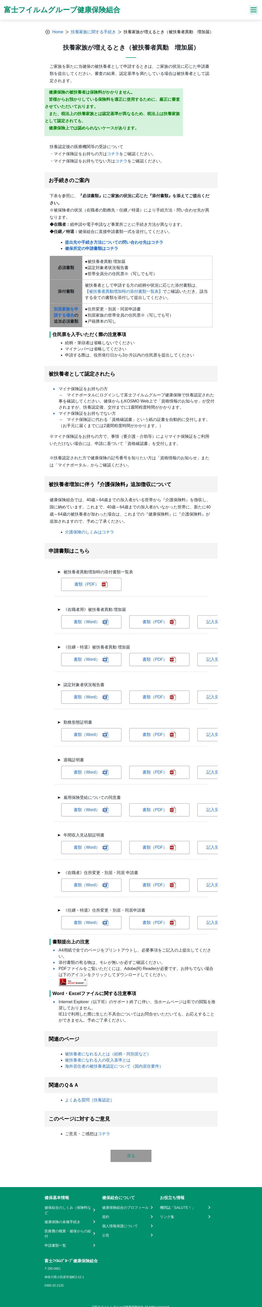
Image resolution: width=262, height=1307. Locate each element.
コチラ (113, 154)
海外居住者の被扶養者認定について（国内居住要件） (114, 1066)
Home (57, 32)
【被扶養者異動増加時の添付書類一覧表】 (124, 291)
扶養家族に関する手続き (93, 32)
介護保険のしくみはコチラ (89, 532)
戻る (131, 1156)
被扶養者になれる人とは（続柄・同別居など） (108, 1054)
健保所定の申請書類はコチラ (91, 248)
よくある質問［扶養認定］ (89, 1100)
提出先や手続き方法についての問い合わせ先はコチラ (114, 242)
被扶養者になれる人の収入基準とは (97, 1060)
